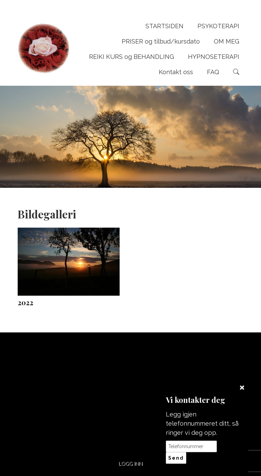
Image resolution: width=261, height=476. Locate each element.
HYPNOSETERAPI (213, 56)
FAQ (213, 72)
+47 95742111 (101, 368)
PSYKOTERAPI (218, 26)
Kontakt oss (176, 72)
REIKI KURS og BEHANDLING (131, 56)
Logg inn (131, 463)
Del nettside (217, 361)
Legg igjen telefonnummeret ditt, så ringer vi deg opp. (202, 423)
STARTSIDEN (164, 26)
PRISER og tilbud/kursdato (161, 41)
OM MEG (226, 41)
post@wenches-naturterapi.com (159, 372)
